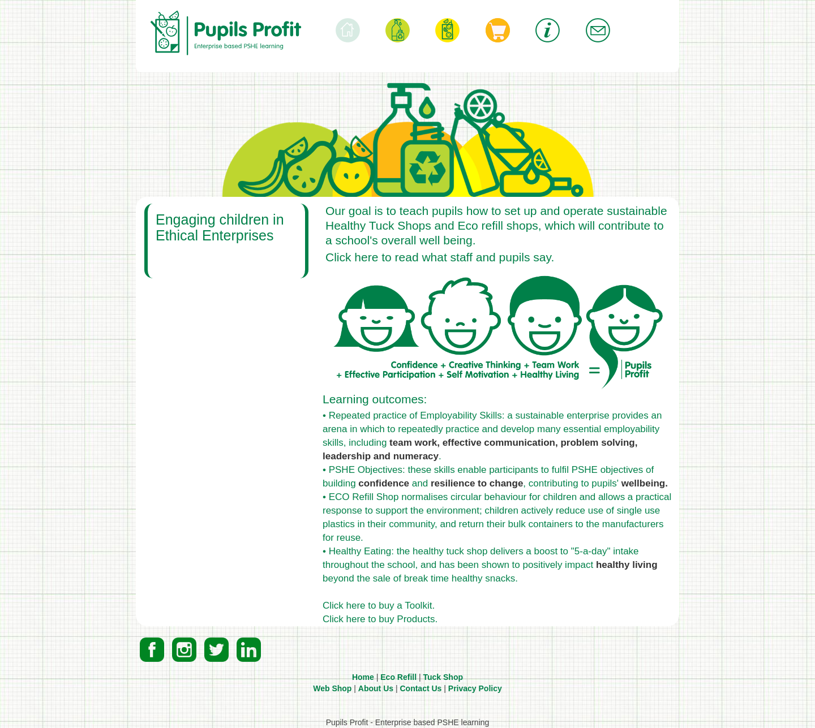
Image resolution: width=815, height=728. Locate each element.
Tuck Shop (443, 677)
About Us (375, 688)
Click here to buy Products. (380, 619)
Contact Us (420, 688)
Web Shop (332, 688)
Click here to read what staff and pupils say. (439, 257)
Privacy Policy (475, 688)
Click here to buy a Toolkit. (379, 605)
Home (363, 677)
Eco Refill (398, 677)
